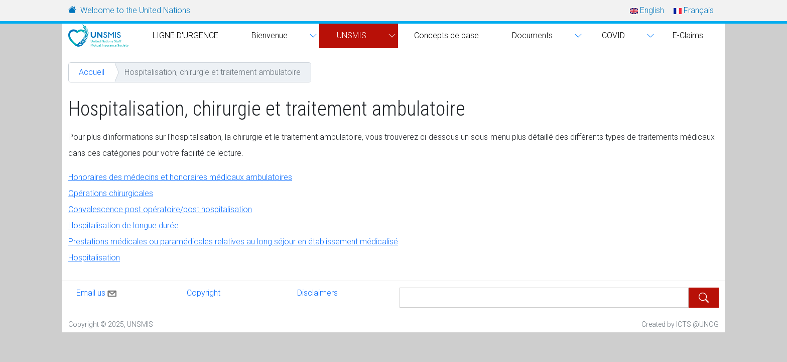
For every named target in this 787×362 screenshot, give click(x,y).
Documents (532, 35)
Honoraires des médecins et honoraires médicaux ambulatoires (180, 177)
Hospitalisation (94, 257)
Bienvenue (269, 35)
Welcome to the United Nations (135, 10)
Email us (97, 291)
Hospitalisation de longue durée (123, 225)
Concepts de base (446, 35)
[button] (312, 36)
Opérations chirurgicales (110, 193)
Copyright (203, 293)
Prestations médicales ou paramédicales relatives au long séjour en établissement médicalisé (233, 241)
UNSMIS (351, 35)
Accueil (91, 72)
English (647, 10)
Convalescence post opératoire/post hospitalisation (160, 209)
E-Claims (688, 35)
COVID (613, 35)
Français (694, 10)
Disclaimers (317, 293)
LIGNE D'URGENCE (185, 35)
